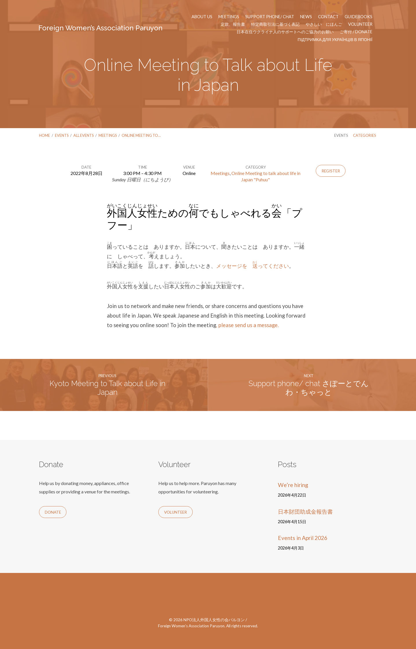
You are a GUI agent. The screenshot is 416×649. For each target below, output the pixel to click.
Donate (53, 512)
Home (44, 135)
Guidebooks (358, 17)
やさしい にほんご (324, 24)
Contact (328, 17)
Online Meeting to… (141, 135)
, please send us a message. (247, 325)
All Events (83, 135)
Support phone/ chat (269, 17)
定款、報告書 (233, 24)
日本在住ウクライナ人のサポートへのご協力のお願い (285, 32)
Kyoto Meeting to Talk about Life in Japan (107, 388)
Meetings (228, 17)
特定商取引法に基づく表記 (275, 24)
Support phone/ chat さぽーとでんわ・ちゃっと (308, 388)
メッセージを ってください (252, 266)
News (306, 17)
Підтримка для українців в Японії (335, 40)
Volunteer (360, 24)
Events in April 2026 (302, 537)
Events (61, 135)
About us (202, 17)
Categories (364, 135)
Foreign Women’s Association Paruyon (100, 28)
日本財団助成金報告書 (305, 511)
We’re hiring (293, 485)
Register (331, 171)
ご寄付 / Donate (356, 32)
